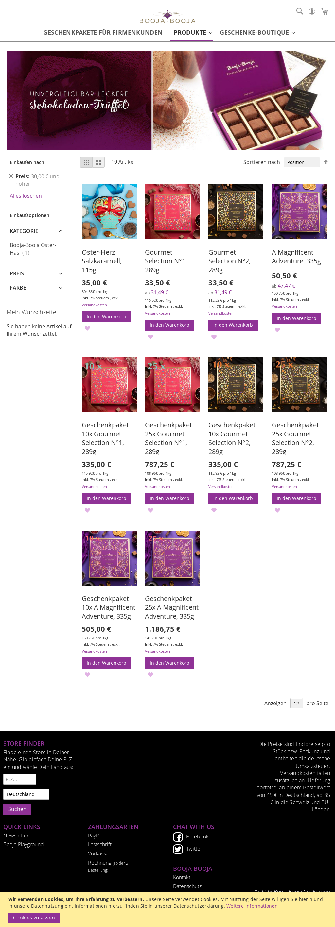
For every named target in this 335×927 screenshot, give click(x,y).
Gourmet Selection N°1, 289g (166, 261)
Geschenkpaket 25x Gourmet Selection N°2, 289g (295, 438)
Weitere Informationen (252, 906)
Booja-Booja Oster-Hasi (33, 249)
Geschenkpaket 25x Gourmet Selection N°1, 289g (168, 438)
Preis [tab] (17, 273)
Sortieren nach (261, 162)
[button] (87, 328)
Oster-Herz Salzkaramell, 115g (102, 261)
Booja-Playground (23, 844)
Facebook (197, 836)
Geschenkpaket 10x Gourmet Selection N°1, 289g (105, 438)
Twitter (194, 848)
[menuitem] (103, 32)
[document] (168, 909)
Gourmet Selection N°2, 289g (229, 261)
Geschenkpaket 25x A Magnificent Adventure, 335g (172, 607)
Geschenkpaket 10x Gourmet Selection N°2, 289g (232, 438)
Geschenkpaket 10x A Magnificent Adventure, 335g (108, 607)
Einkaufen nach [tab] (27, 162)
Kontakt (181, 877)
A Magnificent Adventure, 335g (296, 256)
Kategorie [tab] (24, 231)
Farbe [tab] (18, 287)
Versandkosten (94, 304)
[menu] (167, 33)
